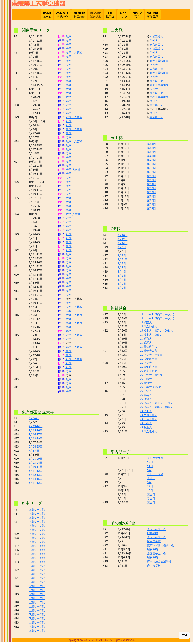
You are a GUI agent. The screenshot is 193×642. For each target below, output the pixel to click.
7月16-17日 (35, 434)
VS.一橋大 (146, 379)
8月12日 (122, 239)
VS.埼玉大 (146, 411)
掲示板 (110, 14)
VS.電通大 (146, 383)
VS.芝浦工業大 (148, 415)
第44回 (151, 144)
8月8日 (122, 263)
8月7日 (122, 279)
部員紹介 (79, 14)
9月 (149, 470)
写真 (137, 14)
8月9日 (122, 267)
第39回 (151, 164)
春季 (68, 44)
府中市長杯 (154, 541)
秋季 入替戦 (74, 52)
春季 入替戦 (74, 129)
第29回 (151, 204)
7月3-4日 (34, 450)
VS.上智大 (146, 363)
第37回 (151, 172)
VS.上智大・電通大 (151, 375)
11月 (150, 466)
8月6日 (122, 275)
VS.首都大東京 (148, 351)
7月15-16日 (35, 430)
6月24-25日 (35, 446)
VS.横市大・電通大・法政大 (156, 330)
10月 (150, 490)
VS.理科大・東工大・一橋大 (156, 403)
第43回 (151, 148)
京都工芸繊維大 (159, 61)
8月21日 (122, 259)
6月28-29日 (35, 458)
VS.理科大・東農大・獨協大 (156, 407)
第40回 (151, 160)
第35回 (151, 180)
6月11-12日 (35, 471)
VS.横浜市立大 (148, 359)
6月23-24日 (35, 462)
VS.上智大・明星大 (151, 355)
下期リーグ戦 (37, 513)
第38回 (151, 168)
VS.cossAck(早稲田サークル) (157, 314)
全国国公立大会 (156, 529)
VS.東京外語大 (148, 326)
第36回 (151, 176)
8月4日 (122, 271)
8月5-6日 (34, 418)
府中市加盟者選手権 (159, 561)
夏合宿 (151, 478)
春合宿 (151, 498)
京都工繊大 (156, 36)
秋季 (68, 36)
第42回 (151, 152)
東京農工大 (156, 44)
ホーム (47, 14)
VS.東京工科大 (148, 371)
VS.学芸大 (146, 395)
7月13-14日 (35, 426)
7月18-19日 (35, 438)
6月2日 (122, 287)
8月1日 (122, 255)
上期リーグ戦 (37, 509)
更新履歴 (152, 14)
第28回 (151, 208)
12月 (150, 462)
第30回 (151, 200)
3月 (149, 482)
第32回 (151, 192)
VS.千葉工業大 (148, 419)
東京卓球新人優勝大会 (160, 545)
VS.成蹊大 (146, 322)
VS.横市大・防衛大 (151, 334)
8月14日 (122, 243)
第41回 (151, 156)
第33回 (151, 188)
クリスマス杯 (155, 458)
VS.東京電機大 (148, 431)
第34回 (151, 184)
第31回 (151, 196)
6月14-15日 (35, 479)
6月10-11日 (35, 467)
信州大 (154, 40)
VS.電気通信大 (148, 346)
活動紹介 (62, 14)
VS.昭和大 (146, 338)
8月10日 (122, 235)
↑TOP (184, 635)
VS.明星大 (146, 427)
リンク (123, 14)
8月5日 (122, 247)
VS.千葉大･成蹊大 (150, 387)
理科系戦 (152, 533)
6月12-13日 (35, 475)
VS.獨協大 (146, 399)
